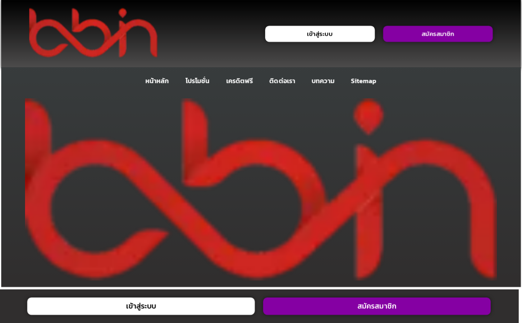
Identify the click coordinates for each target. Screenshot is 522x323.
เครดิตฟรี (239, 81)
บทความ (323, 81)
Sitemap (364, 81)
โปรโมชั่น (197, 81)
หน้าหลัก (157, 81)
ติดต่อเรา (282, 81)
